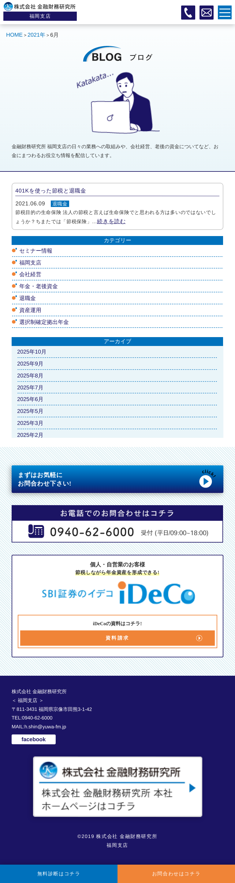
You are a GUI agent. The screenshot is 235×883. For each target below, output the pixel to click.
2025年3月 (30, 423)
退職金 (60, 203)
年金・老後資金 (38, 286)
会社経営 (30, 274)
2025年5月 (30, 411)
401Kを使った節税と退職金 (50, 191)
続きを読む (111, 221)
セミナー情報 (35, 251)
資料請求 (117, 638)
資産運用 (30, 310)
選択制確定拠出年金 (44, 322)
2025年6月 (30, 399)
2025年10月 (32, 352)
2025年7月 (30, 387)
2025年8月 (30, 376)
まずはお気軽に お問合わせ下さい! (117, 478)
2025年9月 (30, 364)
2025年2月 (30, 435)
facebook (34, 739)
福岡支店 (30, 263)
